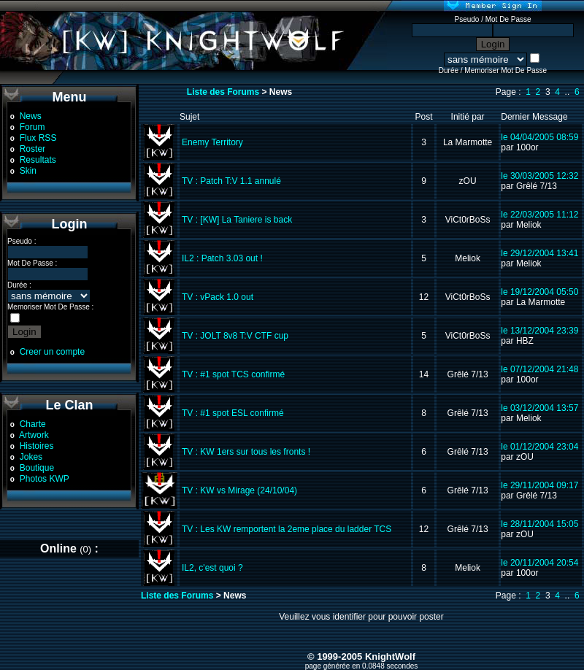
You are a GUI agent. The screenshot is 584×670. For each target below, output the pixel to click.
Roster (32, 149)
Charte (33, 424)
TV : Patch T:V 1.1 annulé (231, 181)
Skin (28, 171)
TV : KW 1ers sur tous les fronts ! (246, 452)
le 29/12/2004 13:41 (539, 253)
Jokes (31, 457)
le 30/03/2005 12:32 (539, 176)
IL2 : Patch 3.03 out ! (222, 258)
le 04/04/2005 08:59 (539, 137)
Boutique (37, 468)
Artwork (34, 435)
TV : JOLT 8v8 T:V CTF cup (235, 336)
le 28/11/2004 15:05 (539, 524)
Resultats (38, 160)
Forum (32, 127)
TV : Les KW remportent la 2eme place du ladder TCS (286, 529)
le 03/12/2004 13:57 (539, 408)
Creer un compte (52, 352)
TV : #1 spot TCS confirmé (233, 374)
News (31, 116)
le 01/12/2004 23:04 (539, 447)
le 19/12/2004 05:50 (539, 292)
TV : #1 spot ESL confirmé (233, 413)
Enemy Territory (212, 142)
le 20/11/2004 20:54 (539, 563)
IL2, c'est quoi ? (212, 568)
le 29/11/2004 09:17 (539, 485)
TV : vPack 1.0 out (217, 297)
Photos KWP (44, 479)
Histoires (37, 446)
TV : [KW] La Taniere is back (237, 220)
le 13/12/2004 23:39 (539, 331)
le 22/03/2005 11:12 (539, 214)
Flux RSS (38, 138)
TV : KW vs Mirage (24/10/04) (239, 490)
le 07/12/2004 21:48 (539, 369)
